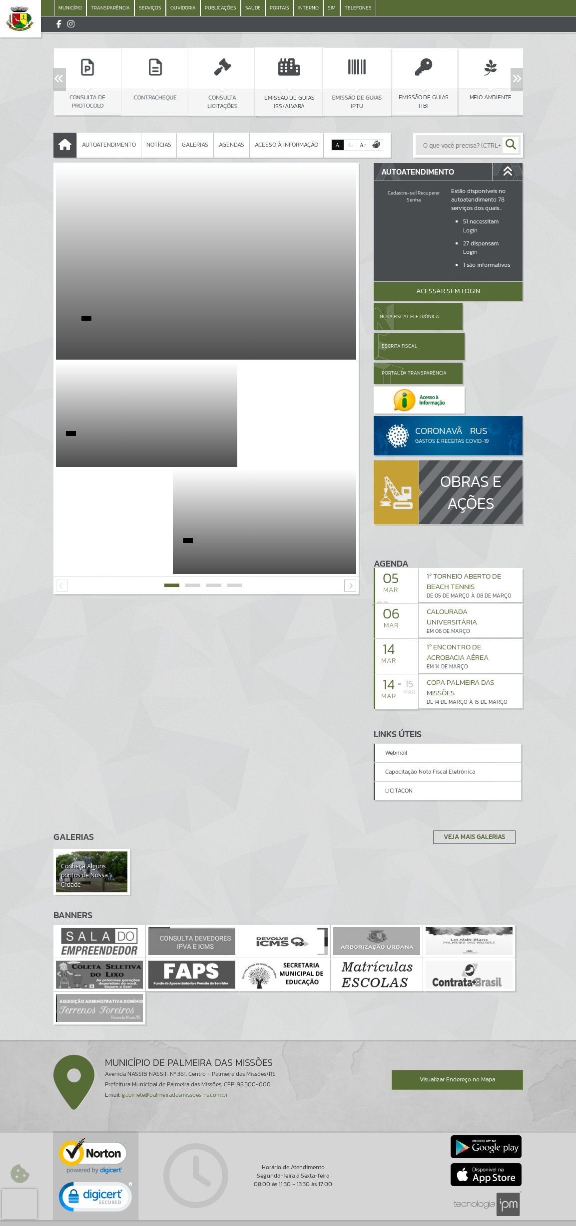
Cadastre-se (401, 193)
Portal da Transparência (401, 346)
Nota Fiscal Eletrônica (409, 316)
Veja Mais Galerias (471, 800)
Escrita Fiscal (474, 316)
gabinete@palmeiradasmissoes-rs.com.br (175, 1057)
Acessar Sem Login (448, 291)
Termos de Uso (288, 1209)
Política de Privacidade (288, 1216)
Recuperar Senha (423, 196)
